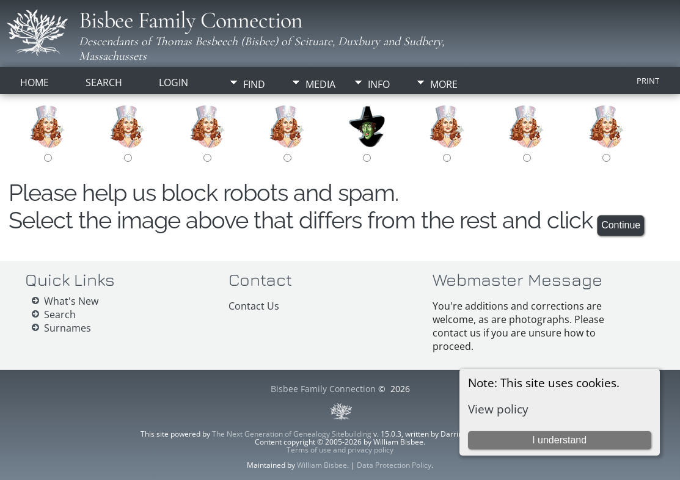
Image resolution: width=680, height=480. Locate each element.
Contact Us (253, 306)
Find (254, 84)
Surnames (67, 328)
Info (379, 84)
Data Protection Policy (394, 465)
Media (320, 84)
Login (173, 82)
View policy (498, 408)
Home (34, 82)
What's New (71, 301)
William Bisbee (322, 465)
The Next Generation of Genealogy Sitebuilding (291, 434)
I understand (559, 440)
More (444, 84)
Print (648, 80)
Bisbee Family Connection (190, 20)
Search (104, 82)
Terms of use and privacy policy (340, 450)
